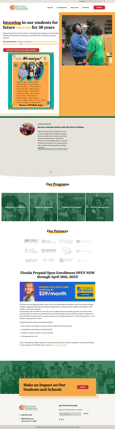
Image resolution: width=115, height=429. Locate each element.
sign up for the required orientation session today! (40, 44)
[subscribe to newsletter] (70, 414)
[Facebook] (59, 419)
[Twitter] (82, 1)
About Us (50, 7)
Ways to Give (74, 7)
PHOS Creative (75, 427)
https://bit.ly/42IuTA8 (59, 345)
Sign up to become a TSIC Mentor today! (53, 149)
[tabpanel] (57, 138)
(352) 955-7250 (26, 415)
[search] (94, 1)
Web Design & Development (61, 427)
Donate (99, 7)
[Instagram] (84, 1)
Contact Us (85, 7)
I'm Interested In (62, 7)
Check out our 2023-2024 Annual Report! (21, 50)
